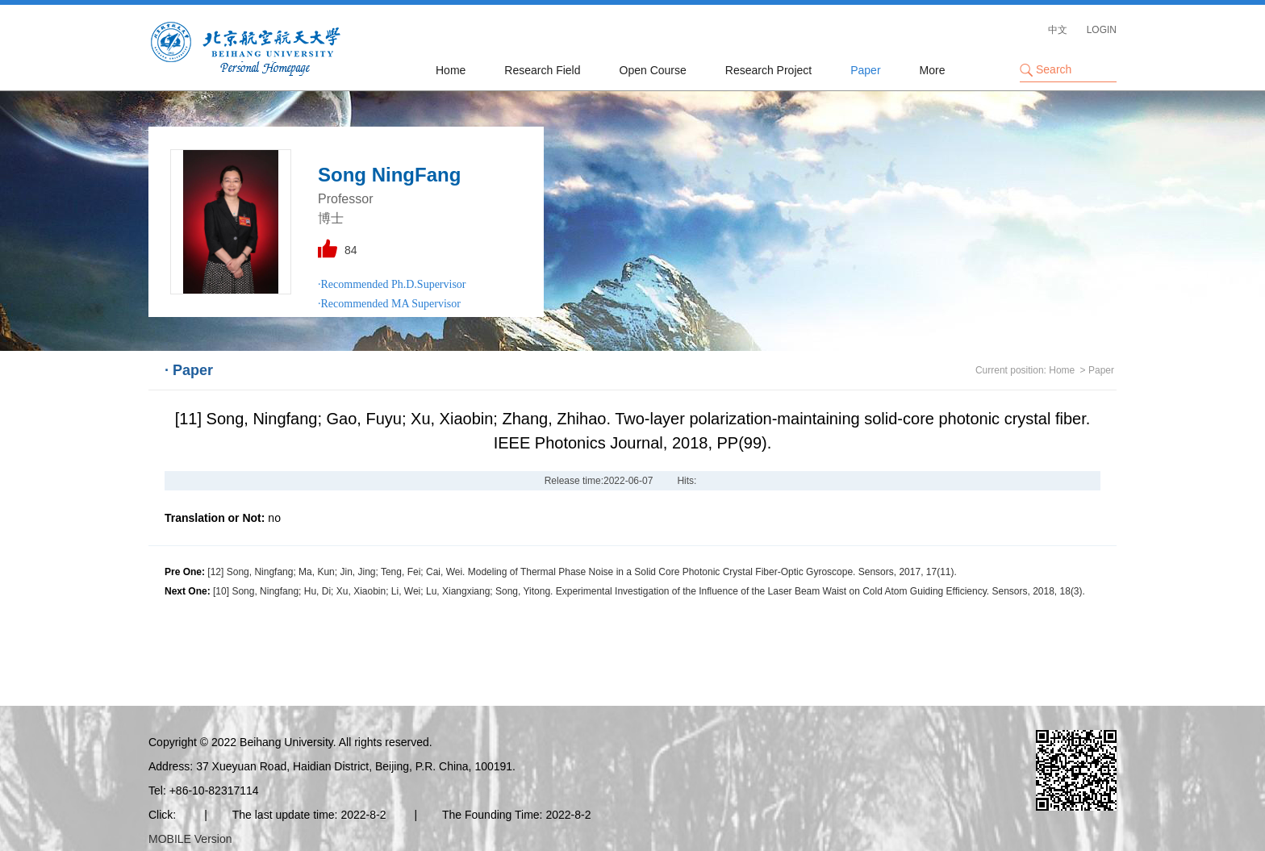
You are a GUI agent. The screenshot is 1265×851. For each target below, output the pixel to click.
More (933, 70)
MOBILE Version (190, 838)
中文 (1057, 29)
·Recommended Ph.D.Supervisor (392, 284)
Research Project (768, 70)
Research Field (542, 70)
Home (451, 70)
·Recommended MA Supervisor (389, 304)
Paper (865, 70)
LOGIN (1102, 29)
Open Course (653, 70)
